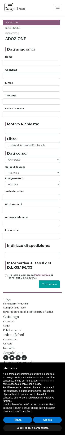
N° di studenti (13, 204)
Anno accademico (16, 217)
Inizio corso (12, 230)
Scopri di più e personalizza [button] (32, 428)
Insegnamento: (14, 178)
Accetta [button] (47, 419)
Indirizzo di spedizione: (28, 245)
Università (8, 321)
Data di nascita (14, 108)
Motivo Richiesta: (23, 124)
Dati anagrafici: (21, 49)
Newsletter (9, 348)
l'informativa (42, 274)
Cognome (11, 70)
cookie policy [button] (34, 384)
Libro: (12, 139)
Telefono (10, 95)
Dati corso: (17, 153)
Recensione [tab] (12, 27)
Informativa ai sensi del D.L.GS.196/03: (29, 265)
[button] (60, 368)
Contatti (7, 343)
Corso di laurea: (15, 167)
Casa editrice (10, 339)
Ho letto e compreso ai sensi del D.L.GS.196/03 (31, 276)
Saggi (6, 325)
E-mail (9, 83)
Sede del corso (14, 191)
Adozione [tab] (11, 22)
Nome (8, 57)
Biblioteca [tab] (12, 33)
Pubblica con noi (12, 330)
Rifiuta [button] (17, 419)
